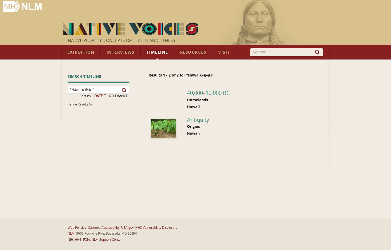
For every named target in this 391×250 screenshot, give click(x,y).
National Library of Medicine (22, 7)
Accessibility (110, 228)
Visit (224, 52)
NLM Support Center (107, 239)
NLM (71, 233)
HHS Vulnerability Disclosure (156, 228)
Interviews (121, 52)
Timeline (157, 52)
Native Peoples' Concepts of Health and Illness (121, 40)
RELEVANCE (118, 96)
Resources (193, 52)
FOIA (86, 239)
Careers (94, 228)
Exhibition (81, 52)
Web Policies (77, 228)
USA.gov (127, 228)
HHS (78, 239)
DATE (98, 96)
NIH (70, 239)
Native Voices (131, 29)
